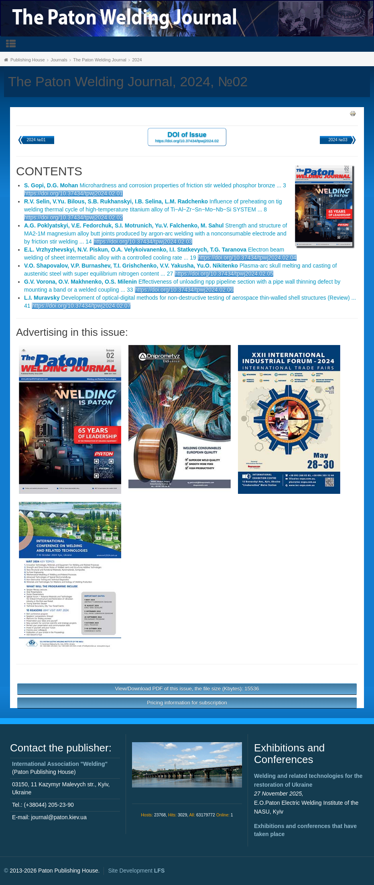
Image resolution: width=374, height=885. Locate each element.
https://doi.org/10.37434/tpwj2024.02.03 (143, 241)
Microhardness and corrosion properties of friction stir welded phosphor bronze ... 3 (155, 185)
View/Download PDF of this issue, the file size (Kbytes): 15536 (187, 689)
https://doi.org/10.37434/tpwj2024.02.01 (73, 193)
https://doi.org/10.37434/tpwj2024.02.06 (184, 289)
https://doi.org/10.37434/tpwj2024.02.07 (81, 305)
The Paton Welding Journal (99, 59)
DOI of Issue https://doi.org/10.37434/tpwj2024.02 (187, 136)
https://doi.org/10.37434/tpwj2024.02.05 (224, 273)
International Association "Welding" (60, 764)
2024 (137, 59)
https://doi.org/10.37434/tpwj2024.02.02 (73, 217)
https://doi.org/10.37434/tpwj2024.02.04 (247, 257)
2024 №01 (36, 140)
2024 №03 (338, 140)
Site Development (136, 870)
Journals (59, 59)
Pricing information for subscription (187, 703)
